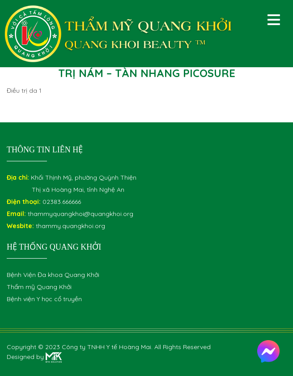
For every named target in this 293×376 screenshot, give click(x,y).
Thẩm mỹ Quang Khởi (39, 287)
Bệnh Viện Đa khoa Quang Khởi (53, 275)
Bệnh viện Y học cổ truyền (44, 299)
